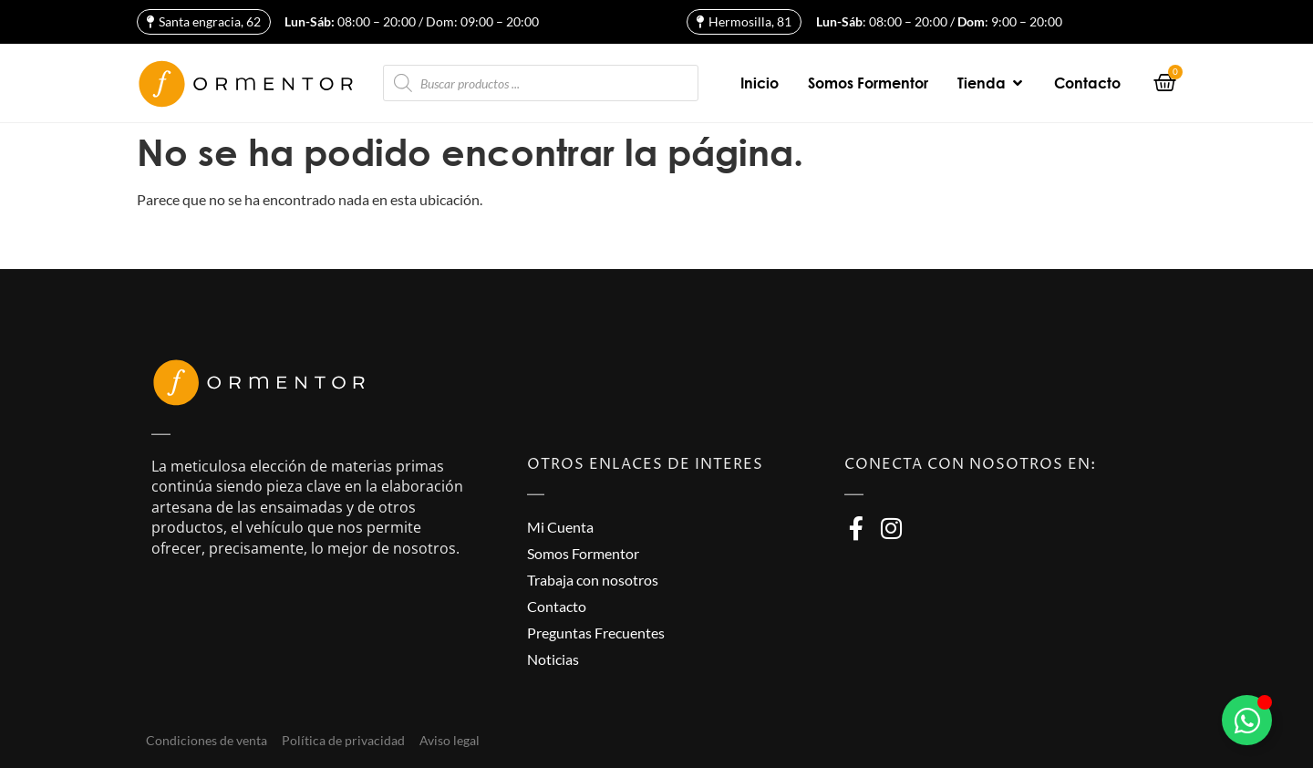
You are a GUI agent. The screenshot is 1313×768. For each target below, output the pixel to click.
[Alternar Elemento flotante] (1247, 720)
